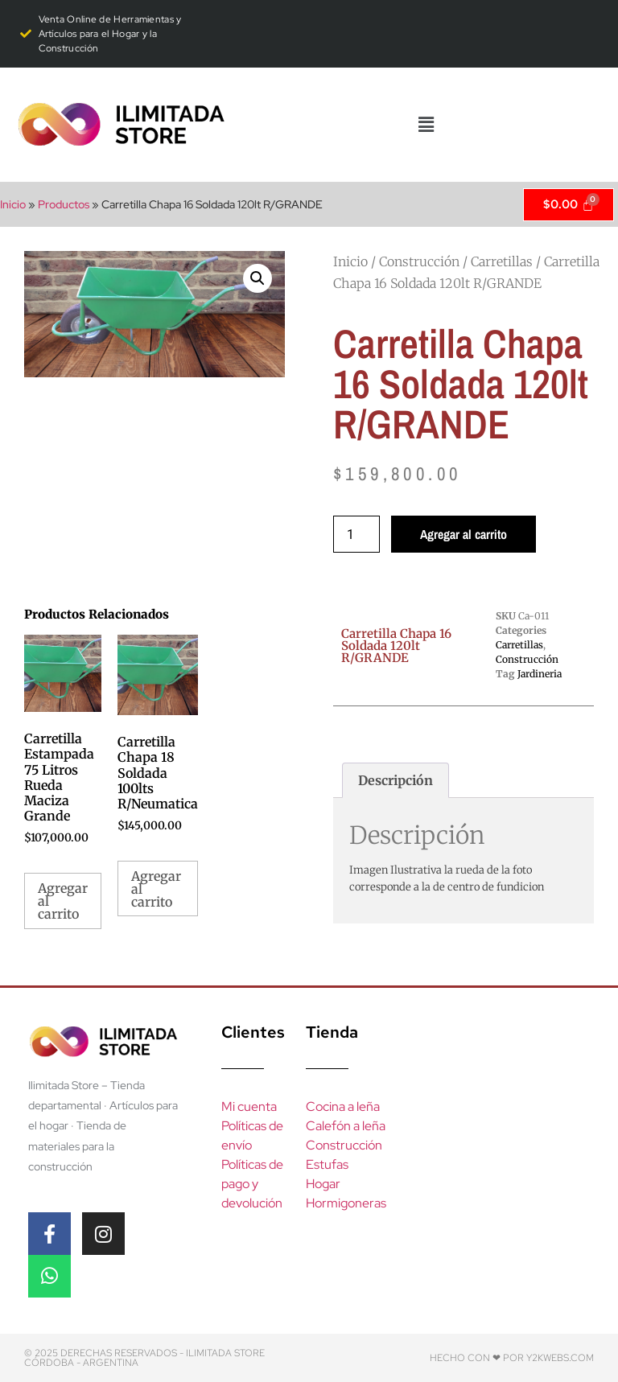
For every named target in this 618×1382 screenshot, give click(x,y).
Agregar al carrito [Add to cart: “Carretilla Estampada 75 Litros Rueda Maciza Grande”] (63, 901)
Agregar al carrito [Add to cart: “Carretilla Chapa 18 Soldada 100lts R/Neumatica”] (156, 889)
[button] (425, 124)
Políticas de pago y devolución (252, 1183)
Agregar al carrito (463, 534)
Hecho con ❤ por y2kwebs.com (512, 1357)
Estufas (327, 1164)
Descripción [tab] (395, 780)
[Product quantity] (356, 534)
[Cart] (568, 204)
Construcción (419, 261)
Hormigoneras (346, 1203)
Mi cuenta (249, 1106)
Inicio (13, 204)
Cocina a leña (343, 1106)
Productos (63, 204)
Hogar (323, 1183)
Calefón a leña (345, 1125)
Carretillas (502, 261)
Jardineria (539, 674)
